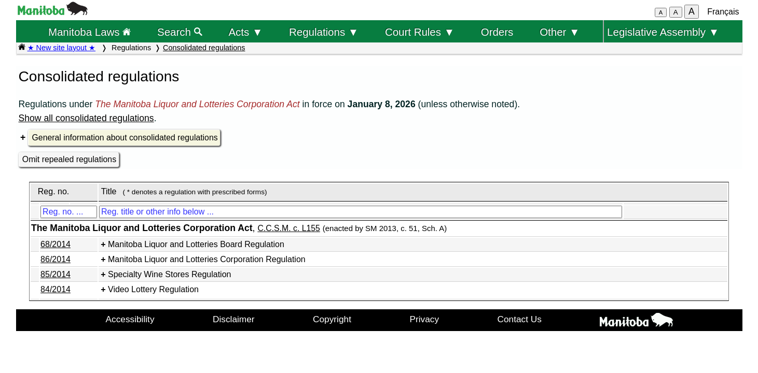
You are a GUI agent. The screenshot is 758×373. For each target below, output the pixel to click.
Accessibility (130, 319)
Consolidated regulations (204, 48)
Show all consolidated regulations (86, 118)
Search (179, 32)
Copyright (332, 319)
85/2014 (55, 274)
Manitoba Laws (89, 32)
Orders (497, 32)
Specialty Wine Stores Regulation (169, 274)
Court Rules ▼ (419, 32)
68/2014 (55, 244)
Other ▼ (560, 32)
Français (723, 11)
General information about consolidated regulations (125, 137)
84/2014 (55, 289)
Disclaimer (234, 319)
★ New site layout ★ (61, 48)
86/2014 (55, 259)
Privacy (424, 319)
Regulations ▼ (324, 32)
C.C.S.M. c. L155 (288, 228)
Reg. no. (53, 191)
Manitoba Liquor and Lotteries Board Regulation (196, 244)
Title (109, 191)
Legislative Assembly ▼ (663, 32)
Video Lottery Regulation (153, 289)
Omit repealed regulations (69, 159)
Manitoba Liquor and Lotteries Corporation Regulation (207, 259)
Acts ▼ (245, 32)
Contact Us (520, 319)
